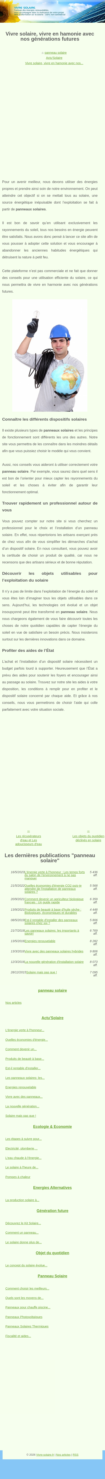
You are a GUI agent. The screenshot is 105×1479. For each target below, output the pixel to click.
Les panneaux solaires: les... (25, 1078)
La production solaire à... (22, 1200)
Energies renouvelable (40, 941)
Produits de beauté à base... (24, 1058)
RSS (75, 1454)
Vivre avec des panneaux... (24, 1096)
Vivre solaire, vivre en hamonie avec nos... (54, 63)
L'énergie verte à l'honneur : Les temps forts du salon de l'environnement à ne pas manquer (55, 875)
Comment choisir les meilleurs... (27, 1288)
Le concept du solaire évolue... (26, 1265)
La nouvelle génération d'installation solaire (54, 962)
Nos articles (13, 1002)
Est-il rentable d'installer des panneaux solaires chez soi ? (51, 922)
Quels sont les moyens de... (24, 1298)
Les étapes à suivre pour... (23, 1139)
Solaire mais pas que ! (41, 972)
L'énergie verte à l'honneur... (24, 1030)
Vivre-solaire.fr (45, 1454)
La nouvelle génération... (22, 1106)
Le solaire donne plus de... (23, 1242)
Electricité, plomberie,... (21, 1148)
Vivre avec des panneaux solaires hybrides (54, 951)
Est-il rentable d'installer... (23, 1068)
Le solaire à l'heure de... (21, 1167)
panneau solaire (55, 52)
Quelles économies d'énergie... (26, 1039)
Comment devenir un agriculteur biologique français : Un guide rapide (54, 901)
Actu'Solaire (54, 58)
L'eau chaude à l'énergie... (23, 1158)
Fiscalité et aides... (18, 1336)
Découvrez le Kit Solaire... (23, 1223)
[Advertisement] (51, 119)
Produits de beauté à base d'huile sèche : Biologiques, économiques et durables (53, 911)
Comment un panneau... (22, 1232)
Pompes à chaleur (17, 1177)
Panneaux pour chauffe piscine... (27, 1307)
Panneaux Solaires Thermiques (27, 1326)
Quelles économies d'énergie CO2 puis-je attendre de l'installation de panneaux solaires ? (53, 888)
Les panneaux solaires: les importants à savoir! (52, 932)
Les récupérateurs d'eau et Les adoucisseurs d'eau (28, 840)
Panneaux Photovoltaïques (23, 1317)
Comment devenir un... (21, 1049)
